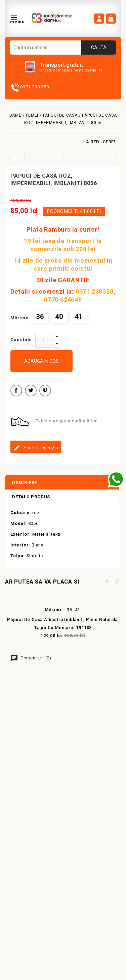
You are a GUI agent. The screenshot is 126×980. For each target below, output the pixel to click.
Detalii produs (31, 496)
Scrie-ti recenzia (35, 448)
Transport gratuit (61, 64)
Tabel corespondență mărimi (66, 420)
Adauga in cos (41, 361)
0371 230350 (95, 291)
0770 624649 (63, 299)
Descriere (24, 482)
